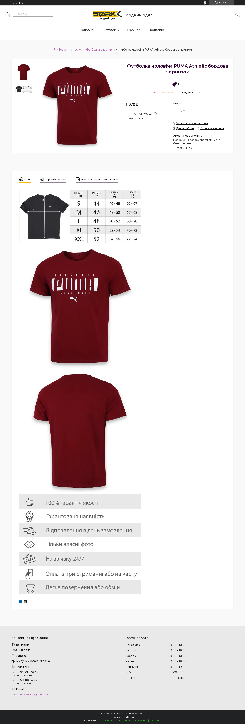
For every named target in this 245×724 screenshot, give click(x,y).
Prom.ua (143, 713)
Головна (87, 30)
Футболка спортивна (100, 49)
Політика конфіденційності (148, 720)
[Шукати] (8, 15)
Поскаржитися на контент (114, 720)
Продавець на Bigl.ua (122, 716)
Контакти (157, 30)
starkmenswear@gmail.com (30, 694)
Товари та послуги (71, 49)
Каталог (109, 30)
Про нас (133, 30)
